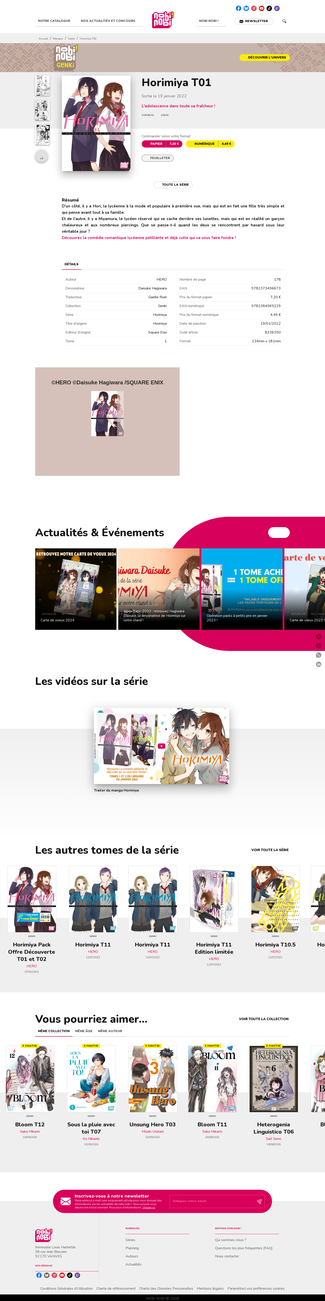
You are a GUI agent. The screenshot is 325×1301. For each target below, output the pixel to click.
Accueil (43, 38)
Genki (71, 38)
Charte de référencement (116, 1288)
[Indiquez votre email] (211, 1201)
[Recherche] (284, 21)
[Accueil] (163, 20)
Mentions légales (210, 1288)
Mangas (58, 38)
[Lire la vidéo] (161, 746)
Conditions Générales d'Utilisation (66, 1288)
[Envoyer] (259, 1201)
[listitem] (238, 8)
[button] (254, 21)
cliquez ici (149, 1207)
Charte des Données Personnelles (166, 1288)
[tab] (56, 21)
